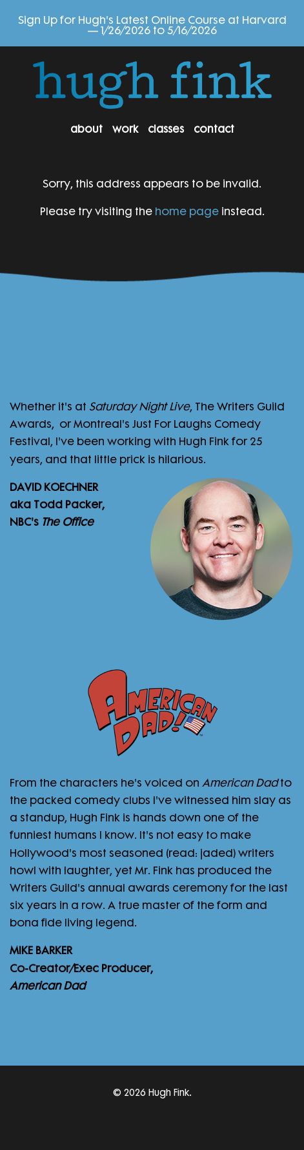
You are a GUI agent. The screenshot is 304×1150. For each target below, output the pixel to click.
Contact (214, 127)
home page (187, 209)
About (86, 127)
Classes (166, 127)
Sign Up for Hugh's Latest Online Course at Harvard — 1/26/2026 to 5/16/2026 (152, 23)
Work (125, 127)
